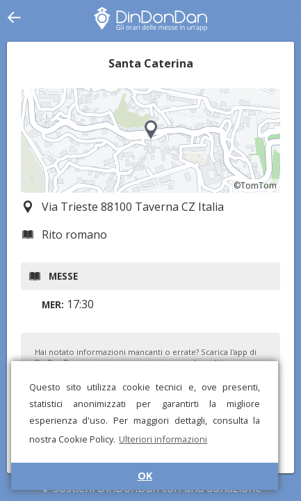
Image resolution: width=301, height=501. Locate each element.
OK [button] (145, 475)
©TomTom (255, 185)
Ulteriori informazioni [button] (163, 439)
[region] (150, 140)
